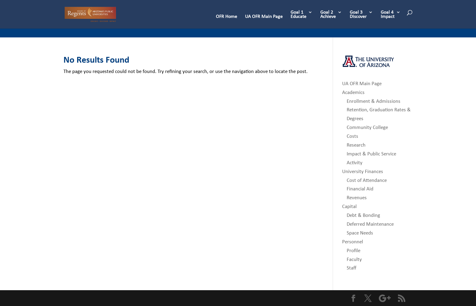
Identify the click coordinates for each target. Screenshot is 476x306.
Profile (353, 250)
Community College (367, 127)
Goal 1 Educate (298, 14)
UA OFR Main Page (264, 16)
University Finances (362, 171)
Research (356, 145)
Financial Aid (360, 189)
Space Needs (360, 233)
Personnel (352, 241)
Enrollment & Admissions (373, 101)
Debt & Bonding (363, 215)
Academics (353, 92)
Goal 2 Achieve (328, 14)
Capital (349, 206)
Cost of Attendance (367, 180)
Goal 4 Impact (387, 14)
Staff (351, 268)
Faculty (354, 259)
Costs (352, 136)
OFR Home (226, 16)
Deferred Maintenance (370, 224)
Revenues (357, 197)
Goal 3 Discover (358, 14)
